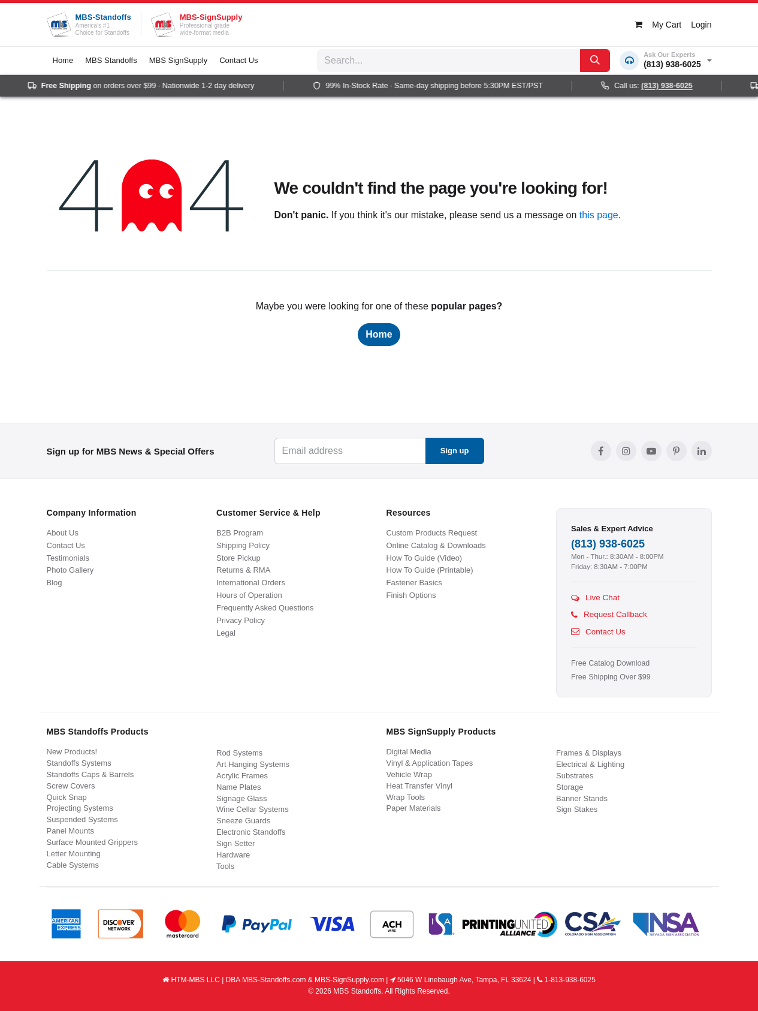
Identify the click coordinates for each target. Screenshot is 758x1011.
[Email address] (350, 451)
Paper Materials (413, 808)
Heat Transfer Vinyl (419, 785)
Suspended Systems (82, 819)
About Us (62, 532)
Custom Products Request (432, 532)
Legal (225, 632)
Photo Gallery (70, 569)
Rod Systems (239, 752)
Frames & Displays (588, 752)
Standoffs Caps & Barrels (90, 774)
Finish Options (411, 595)
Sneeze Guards (243, 820)
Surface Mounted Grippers (92, 842)
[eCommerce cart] (658, 24)
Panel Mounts (71, 830)
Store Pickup (238, 557)
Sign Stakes (576, 809)
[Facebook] (601, 451)
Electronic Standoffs (250, 832)
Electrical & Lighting (590, 764)
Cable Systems (73, 864)
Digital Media (408, 751)
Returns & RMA (243, 569)
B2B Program (239, 532)
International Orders (250, 582)
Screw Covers (71, 785)
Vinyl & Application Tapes (429, 763)
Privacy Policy (240, 620)
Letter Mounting (74, 853)
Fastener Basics (414, 582)
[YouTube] (651, 451)
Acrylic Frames (242, 775)
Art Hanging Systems (252, 764)
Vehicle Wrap (409, 774)
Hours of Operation (249, 595)
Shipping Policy (243, 545)
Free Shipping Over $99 (611, 677)
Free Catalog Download (610, 663)
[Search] (595, 60)
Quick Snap (67, 797)
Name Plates (238, 787)
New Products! (72, 751)
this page (598, 215)
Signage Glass (241, 798)
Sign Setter (235, 843)
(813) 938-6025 (608, 544)
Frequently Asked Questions (265, 607)
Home (379, 334)
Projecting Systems (80, 808)
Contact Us (66, 545)
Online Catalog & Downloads (436, 545)
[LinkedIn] (701, 451)
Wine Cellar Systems (252, 809)
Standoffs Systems (79, 763)
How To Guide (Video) (424, 557)
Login (701, 24)
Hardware (233, 854)
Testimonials (68, 557)
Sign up (454, 450)
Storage (570, 787)
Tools (225, 866)
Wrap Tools (405, 797)
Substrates (574, 775)
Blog (54, 582)
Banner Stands (582, 798)
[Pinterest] (676, 451)
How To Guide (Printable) (429, 569)
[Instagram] (626, 451)
